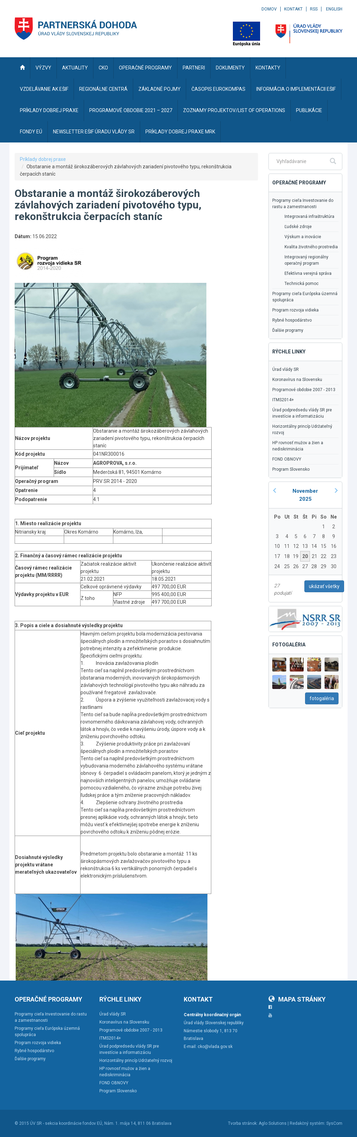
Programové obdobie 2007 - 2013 (303, 389)
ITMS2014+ (283, 399)
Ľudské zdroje (298, 226)
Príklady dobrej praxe (43, 159)
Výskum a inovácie (302, 236)
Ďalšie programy (287, 330)
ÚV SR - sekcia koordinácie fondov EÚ (66, 1123)
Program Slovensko (291, 469)
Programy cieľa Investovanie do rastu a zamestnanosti (302, 203)
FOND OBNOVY (286, 459)
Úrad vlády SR (285, 369)
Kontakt (293, 9)
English (334, 9)
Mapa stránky (297, 999)
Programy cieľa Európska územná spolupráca (304, 296)
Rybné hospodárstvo (292, 320)
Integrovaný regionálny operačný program (306, 260)
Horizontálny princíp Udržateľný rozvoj (302, 429)
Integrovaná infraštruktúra (309, 216)
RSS (314, 9)
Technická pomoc (301, 283)
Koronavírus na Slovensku (297, 379)
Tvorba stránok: (243, 1123)
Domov (269, 9)
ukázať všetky (324, 586)
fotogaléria (322, 698)
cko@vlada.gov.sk (215, 1046)
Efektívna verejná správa (308, 273)
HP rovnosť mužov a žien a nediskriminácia (297, 446)
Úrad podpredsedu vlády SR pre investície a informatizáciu (302, 413)
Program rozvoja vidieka (295, 310)
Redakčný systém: (307, 1123)
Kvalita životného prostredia (311, 246)
